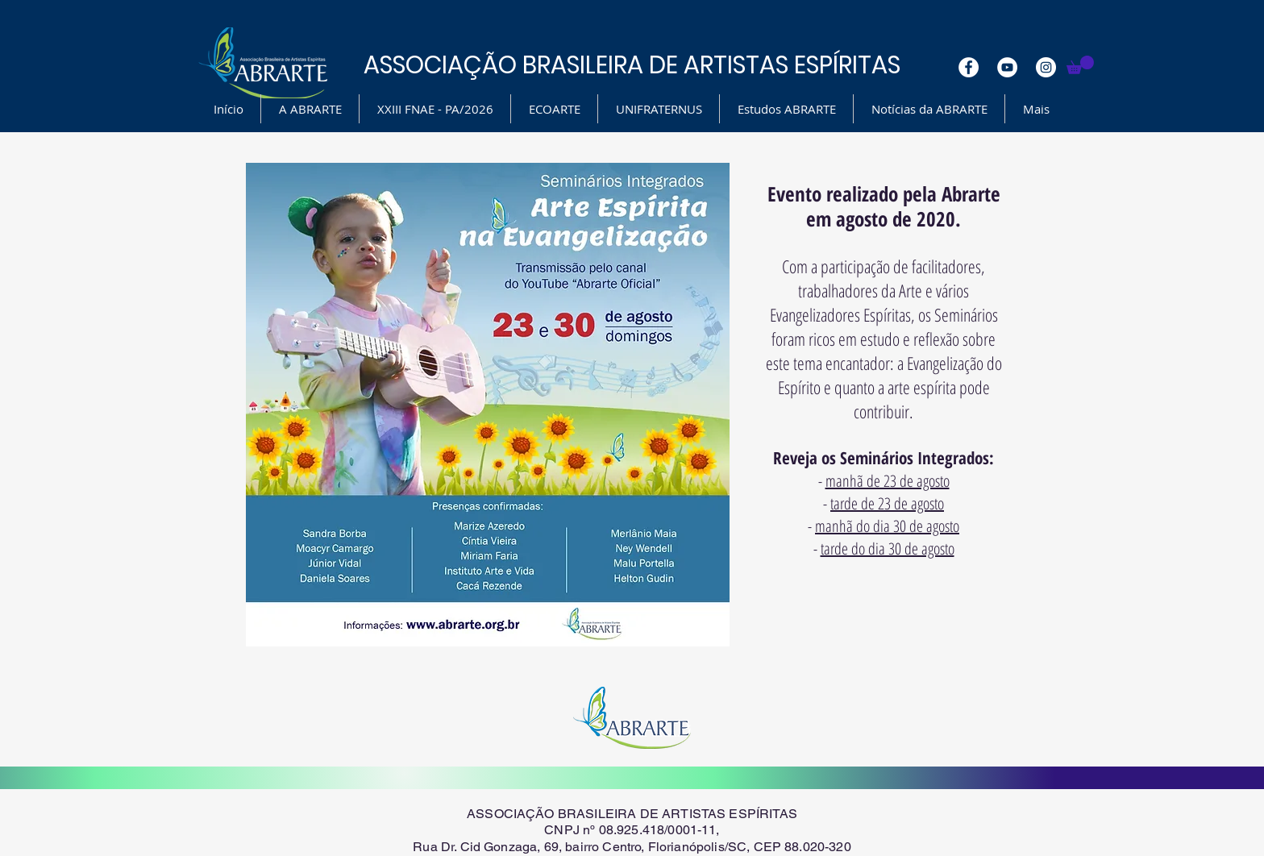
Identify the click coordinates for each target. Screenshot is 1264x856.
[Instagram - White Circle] (1046, 67)
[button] (1080, 65)
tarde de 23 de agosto (887, 503)
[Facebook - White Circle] (968, 67)
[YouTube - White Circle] (1007, 67)
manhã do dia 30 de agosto (887, 526)
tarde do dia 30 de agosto (887, 548)
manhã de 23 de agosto (887, 481)
